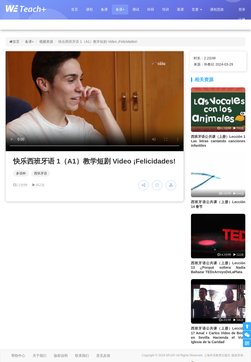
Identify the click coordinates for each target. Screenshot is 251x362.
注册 (241, 20)
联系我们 (82, 356)
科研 (150, 9)
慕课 (180, 9)
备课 (104, 9)
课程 (89, 9)
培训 (165, 9)
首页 (74, 9)
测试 (135, 9)
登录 (241, 9)
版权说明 (61, 356)
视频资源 (46, 42)
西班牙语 (40, 173)
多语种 (21, 173)
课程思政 (217, 9)
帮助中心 (18, 356)
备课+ (120, 9)
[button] (197, 9)
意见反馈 (103, 356)
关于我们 (39, 356)
